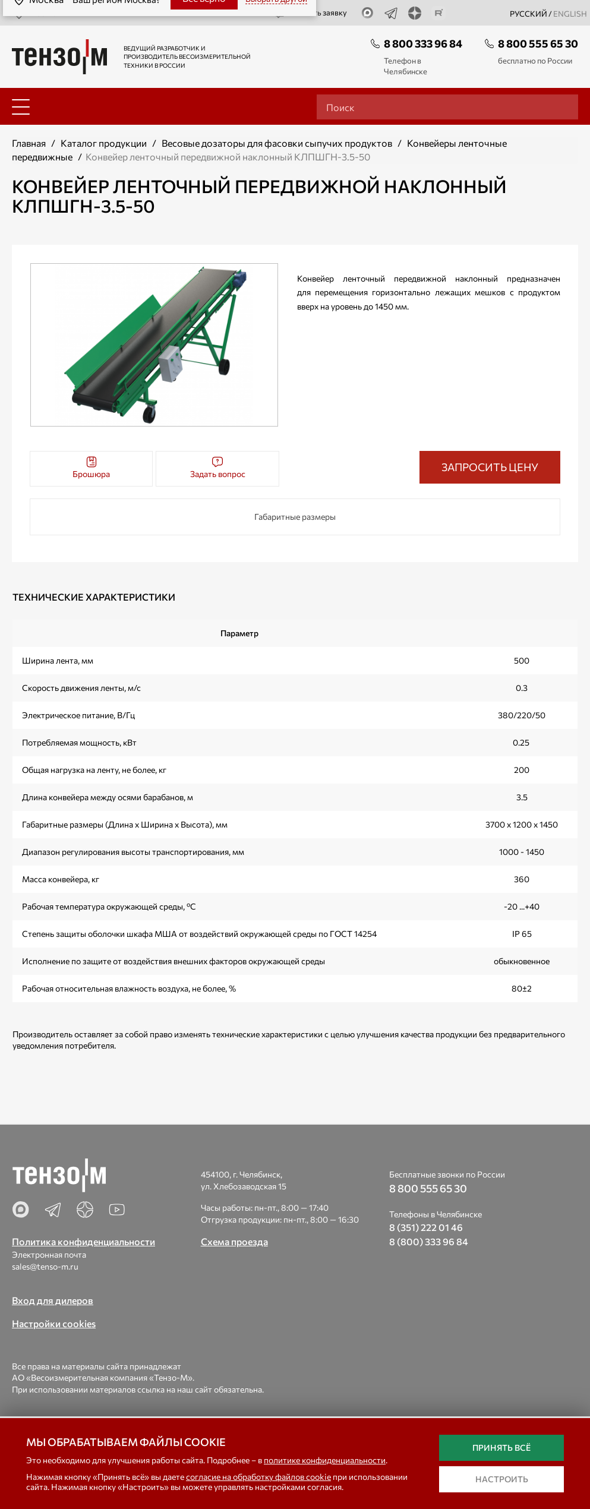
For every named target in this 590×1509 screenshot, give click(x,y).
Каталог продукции (104, 143)
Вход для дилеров (52, 1300)
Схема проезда (234, 1241)
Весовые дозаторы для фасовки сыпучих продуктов (277, 143)
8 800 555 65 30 (538, 43)
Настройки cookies (54, 1323)
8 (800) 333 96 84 (428, 1241)
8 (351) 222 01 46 (426, 1227)
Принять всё (501, 1447)
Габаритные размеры (295, 517)
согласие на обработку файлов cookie (258, 1477)
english (570, 13)
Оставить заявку (310, 13)
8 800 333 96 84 (423, 43)
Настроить (501, 1479)
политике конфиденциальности (325, 1460)
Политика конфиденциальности (83, 1241)
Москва (34, 13)
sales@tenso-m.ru (45, 1266)
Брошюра (91, 467)
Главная (29, 143)
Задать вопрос (217, 467)
